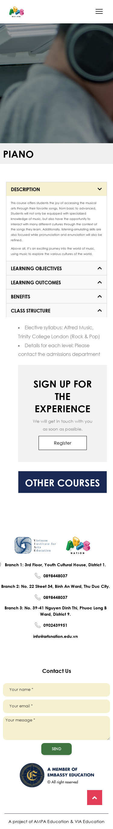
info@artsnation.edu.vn (55, 636)
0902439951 (55, 625)
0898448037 (55, 576)
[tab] (56, 189)
